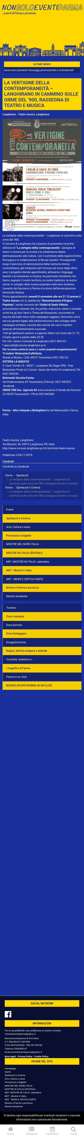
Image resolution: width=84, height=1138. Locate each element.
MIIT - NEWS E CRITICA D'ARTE (24, 579)
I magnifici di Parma (18, 668)
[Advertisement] (42, 29)
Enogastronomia (16, 642)
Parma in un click (16, 676)
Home (10, 1130)
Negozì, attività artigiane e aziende (26, 650)
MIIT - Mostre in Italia (18, 570)
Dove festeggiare (16, 633)
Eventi (9, 509)
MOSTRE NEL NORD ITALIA (22, 544)
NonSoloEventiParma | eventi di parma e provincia (42, 10)
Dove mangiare (15, 616)
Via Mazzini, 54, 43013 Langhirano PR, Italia (29, 444)
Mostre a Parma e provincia (22, 587)
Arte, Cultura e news (18, 527)
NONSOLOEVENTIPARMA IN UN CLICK (29, 685)
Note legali (10, 1056)
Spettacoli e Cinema (18, 518)
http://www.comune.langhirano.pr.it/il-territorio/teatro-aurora (39, 448)
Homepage (10, 1068)
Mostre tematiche (16, 596)
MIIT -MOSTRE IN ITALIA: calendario (27, 561)
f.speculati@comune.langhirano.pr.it (24, 345)
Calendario (52, 1130)
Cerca (73, 1130)
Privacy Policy (25, 1056)
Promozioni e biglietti (18, 535)
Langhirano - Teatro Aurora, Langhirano (26, 114)
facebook (8, 386)
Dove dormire (14, 625)
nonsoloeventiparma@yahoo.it (20, 1034)
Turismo (11, 607)
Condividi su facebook (16, 466)
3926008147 (20, 1048)
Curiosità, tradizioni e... (19, 659)
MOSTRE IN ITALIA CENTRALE (24, 553)
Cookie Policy (41, 1056)
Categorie (31, 1130)
